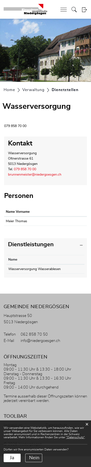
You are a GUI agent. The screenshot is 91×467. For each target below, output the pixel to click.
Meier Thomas (16, 221)
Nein (34, 457)
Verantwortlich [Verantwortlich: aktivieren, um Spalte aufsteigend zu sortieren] (71, 265)
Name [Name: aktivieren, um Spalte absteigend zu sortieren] (12, 265)
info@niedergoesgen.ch (40, 351)
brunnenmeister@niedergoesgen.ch (34, 174)
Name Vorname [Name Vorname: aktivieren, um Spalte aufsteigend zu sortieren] (18, 211)
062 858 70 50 (34, 345)
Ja (12, 457)
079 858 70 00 (25, 169)
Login (84, 9)
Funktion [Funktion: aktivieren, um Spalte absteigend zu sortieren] (42, 211)
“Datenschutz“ (75, 437)
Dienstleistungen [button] (31, 250)
